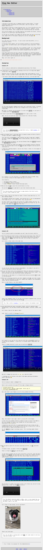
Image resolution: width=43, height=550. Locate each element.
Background (9, 10)
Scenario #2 (11, 13)
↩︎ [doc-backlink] (29, 542)
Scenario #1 (11, 12)
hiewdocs (35, 129)
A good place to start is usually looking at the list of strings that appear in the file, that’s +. (21, 71)
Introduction (7, 9)
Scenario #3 (11, 14)
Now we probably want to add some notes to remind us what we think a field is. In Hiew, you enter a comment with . (21, 135)
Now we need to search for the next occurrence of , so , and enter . (21, 447)
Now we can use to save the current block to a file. (16, 185)
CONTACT (25, 547)
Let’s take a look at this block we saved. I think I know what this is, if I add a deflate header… (21, 195)
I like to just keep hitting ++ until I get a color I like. (19, 113)
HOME (17, 547)
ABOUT (20, 547)
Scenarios (9, 11)
